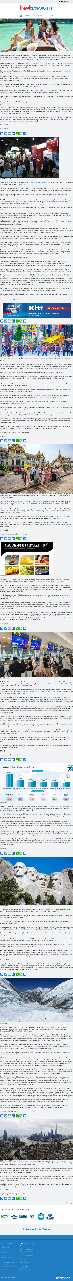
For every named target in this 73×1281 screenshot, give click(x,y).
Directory (38, 16)
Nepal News (4, 1252)
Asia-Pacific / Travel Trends (8, 1266)
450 (66, 1203)
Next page (70, 1203)
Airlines (3, 1250)
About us (49, 16)
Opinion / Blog (4, 1269)
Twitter (44, 1229)
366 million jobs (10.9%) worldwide (42, 63)
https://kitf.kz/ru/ (14, 300)
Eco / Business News (6, 1255)
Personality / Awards (6, 1257)
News (28, 16)
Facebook (29, 1229)
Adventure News (5, 1260)
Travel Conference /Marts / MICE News (8, 1263)
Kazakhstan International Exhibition (39, 182)
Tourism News (5, 1247)
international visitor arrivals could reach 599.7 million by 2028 (37, 691)
